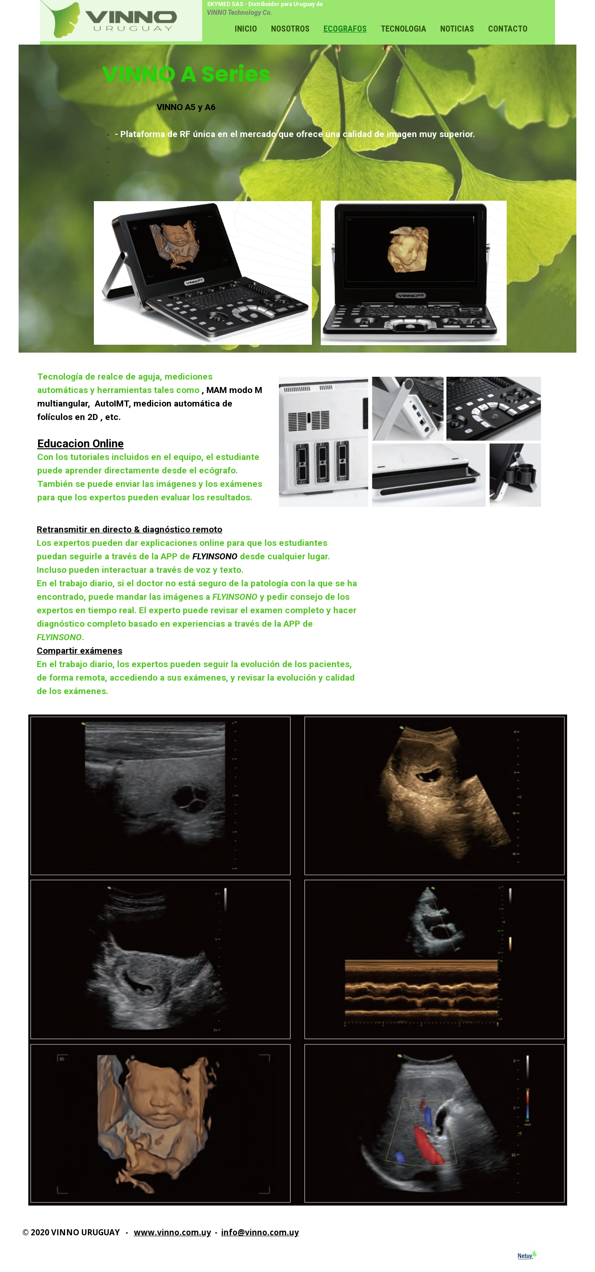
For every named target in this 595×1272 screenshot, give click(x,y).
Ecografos (345, 28)
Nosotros (290, 28)
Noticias (457, 28)
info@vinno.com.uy (260, 1232)
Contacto (508, 28)
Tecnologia (403, 28)
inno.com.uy (186, 1232)
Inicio (246, 28)
